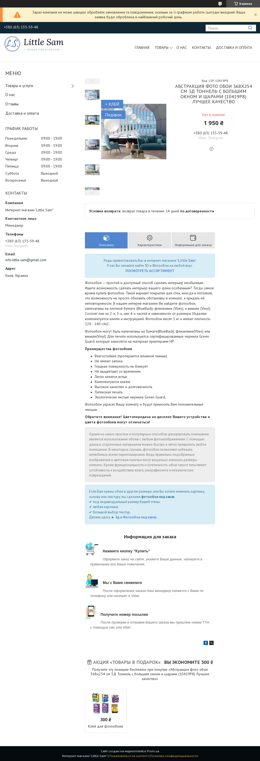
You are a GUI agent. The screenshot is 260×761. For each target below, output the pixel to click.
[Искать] (250, 28)
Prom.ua (153, 751)
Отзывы (12, 103)
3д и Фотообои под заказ (136, 517)
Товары (161, 47)
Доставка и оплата (234, 47)
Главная (142, 47)
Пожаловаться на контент (128, 756)
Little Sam (186, 260)
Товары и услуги (19, 85)
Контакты (201, 47)
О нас (181, 47)
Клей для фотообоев (105, 726)
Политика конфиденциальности (174, 756)
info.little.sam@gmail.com (25, 259)
